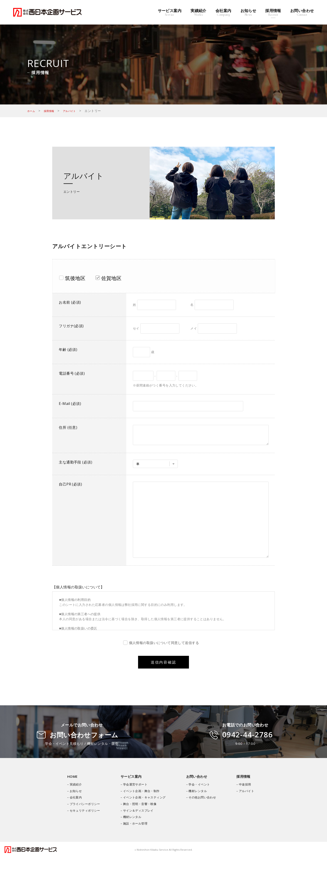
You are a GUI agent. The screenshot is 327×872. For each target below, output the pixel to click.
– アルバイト (249, 805)
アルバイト (76, 111)
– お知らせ (70, 805)
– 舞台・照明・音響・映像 (137, 818)
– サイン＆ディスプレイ (136, 825)
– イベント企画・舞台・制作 (139, 805)
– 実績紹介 (70, 799)
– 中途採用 (248, 799)
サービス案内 (129, 791)
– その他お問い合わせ (203, 812)
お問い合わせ (198, 791)
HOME (67, 791)
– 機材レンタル (129, 831)
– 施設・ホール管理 (132, 838)
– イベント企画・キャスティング (142, 812)
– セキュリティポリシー (80, 825)
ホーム (32, 111)
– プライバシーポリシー (80, 818)
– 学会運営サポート (132, 799)
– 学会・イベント (200, 799)
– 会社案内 (70, 812)
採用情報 (52, 111)
